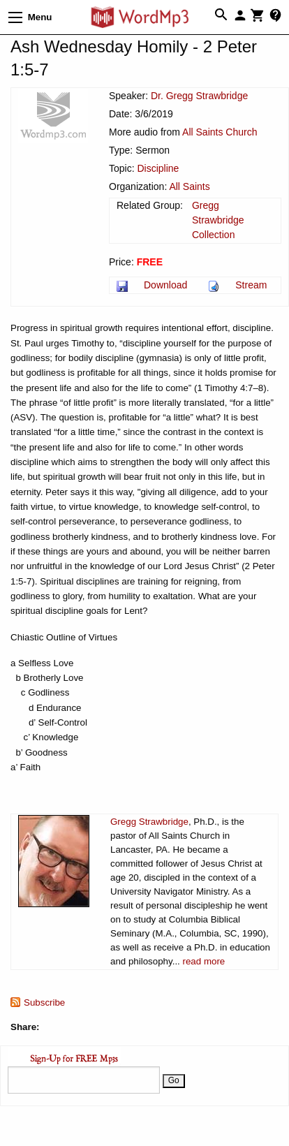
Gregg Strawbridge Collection (218, 220)
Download (165, 285)
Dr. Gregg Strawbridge (199, 95)
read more (204, 961)
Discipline (158, 168)
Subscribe (44, 1002)
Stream (251, 285)
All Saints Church (219, 132)
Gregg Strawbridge (149, 821)
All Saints (189, 186)
